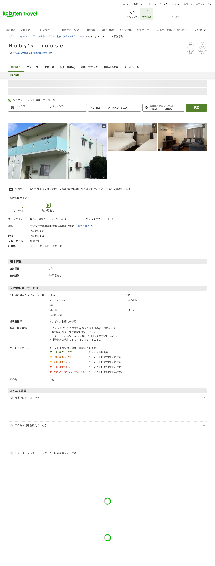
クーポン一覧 (131, 67)
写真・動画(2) (67, 67)
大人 (114, 107)
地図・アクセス (89, 67)
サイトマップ (154, 4)
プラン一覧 (32, 67)
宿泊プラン (19, 100)
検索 (196, 107)
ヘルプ (125, 4)
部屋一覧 (49, 67)
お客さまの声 (111, 67)
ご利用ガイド (138, 4)
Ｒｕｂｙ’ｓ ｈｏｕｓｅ (36, 45)
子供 (123, 107)
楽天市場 (188, 4)
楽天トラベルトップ (17, 36)
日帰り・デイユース (44, 100)
